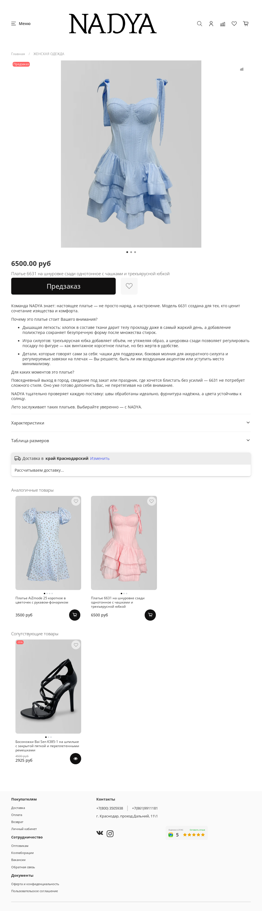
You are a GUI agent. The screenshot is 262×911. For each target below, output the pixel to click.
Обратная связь (23, 867)
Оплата (16, 815)
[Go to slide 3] (135, 252)
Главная (18, 53)
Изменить (100, 458)
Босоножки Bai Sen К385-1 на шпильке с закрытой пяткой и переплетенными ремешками (44, 767)
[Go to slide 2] (131, 252)
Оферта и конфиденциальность (35, 884)
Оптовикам (19, 846)
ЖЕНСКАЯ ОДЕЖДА (48, 53)
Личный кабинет (24, 829)
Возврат (17, 822)
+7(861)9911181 (145, 808)
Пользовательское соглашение (34, 891)
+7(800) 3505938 (109, 808)
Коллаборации (22, 853)
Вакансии (18, 860)
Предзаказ (64, 286)
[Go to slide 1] (127, 252)
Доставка (18, 808)
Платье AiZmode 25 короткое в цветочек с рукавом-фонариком (45, 610)
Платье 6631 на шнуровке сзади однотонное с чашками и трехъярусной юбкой (127, 613)
